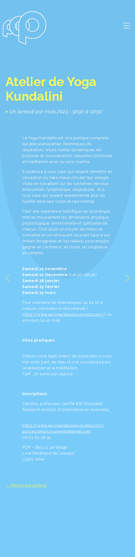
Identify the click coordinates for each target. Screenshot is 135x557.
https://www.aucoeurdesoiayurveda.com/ (63, 314)
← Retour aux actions (26, 485)
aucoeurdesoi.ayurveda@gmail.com (56, 431)
